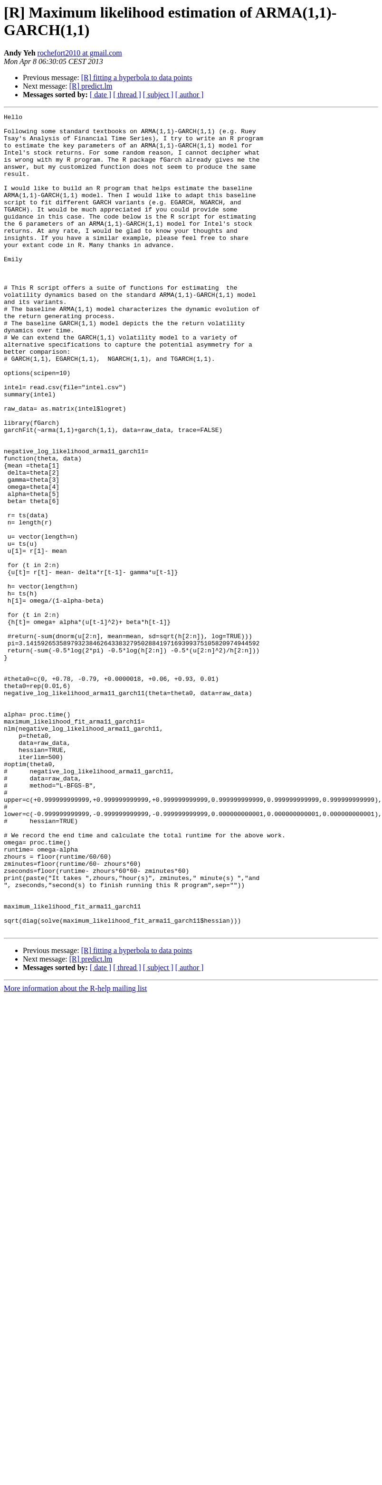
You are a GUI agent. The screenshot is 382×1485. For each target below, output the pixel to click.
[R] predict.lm (91, 86)
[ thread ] (127, 95)
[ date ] (100, 95)
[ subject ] (158, 95)
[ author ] (189, 95)
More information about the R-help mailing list (75, 1152)
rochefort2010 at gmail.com (80, 53)
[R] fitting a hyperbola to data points (136, 77)
